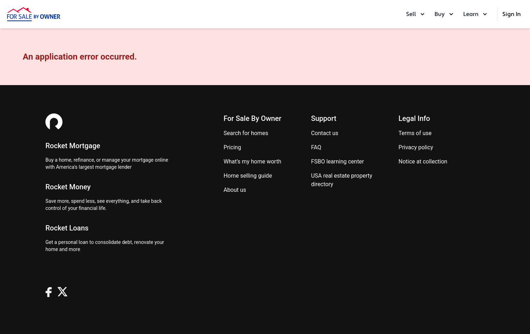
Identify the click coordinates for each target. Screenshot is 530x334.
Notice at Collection (423, 161)
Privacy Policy (416, 147)
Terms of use (415, 133)
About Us (235, 190)
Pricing (232, 147)
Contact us (324, 133)
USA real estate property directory (341, 180)
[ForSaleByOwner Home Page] (33, 14)
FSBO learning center (337, 161)
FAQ (316, 147)
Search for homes (246, 133)
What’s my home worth (253, 161)
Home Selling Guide (248, 175)
